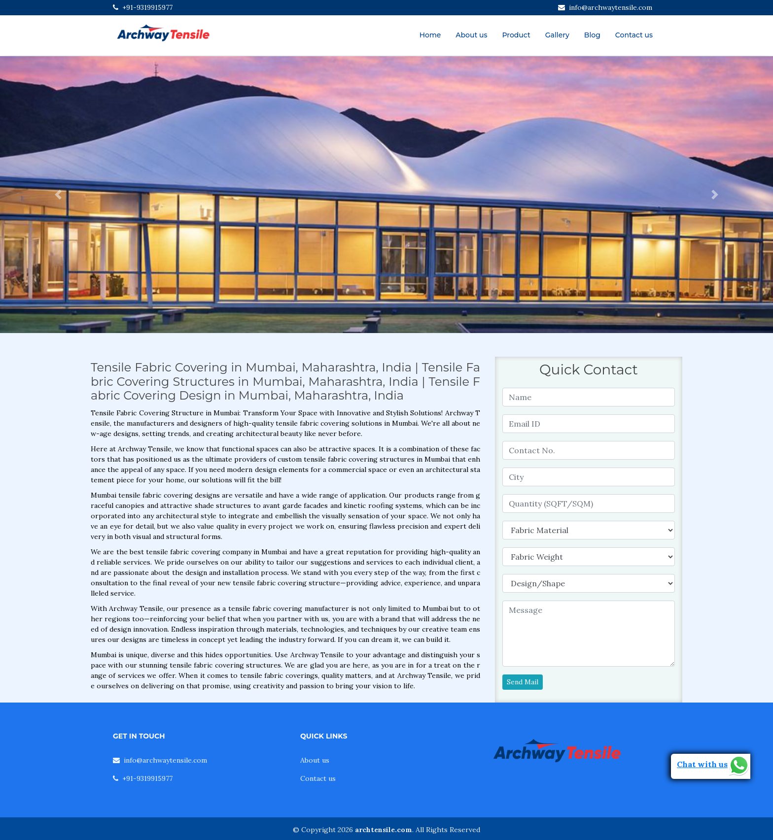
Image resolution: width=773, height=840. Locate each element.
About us (471, 35)
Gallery (557, 35)
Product (516, 35)
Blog (592, 35)
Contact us (634, 35)
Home (430, 35)
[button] (58, 194)
